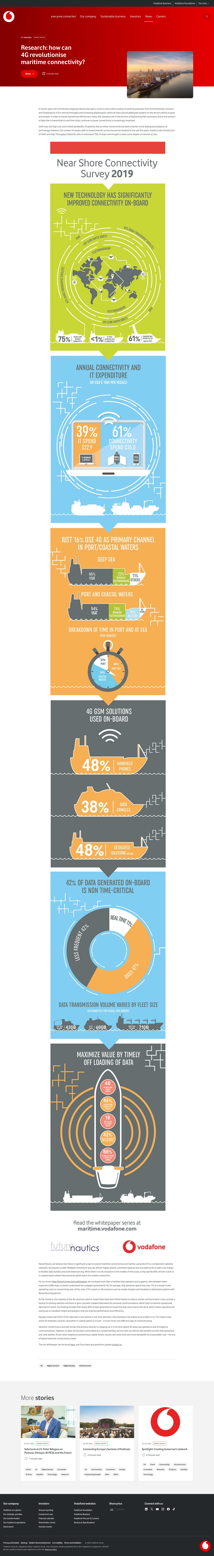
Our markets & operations (14, 1522)
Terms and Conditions (72, 1543)
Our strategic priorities (12, 1514)
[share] (29, 74)
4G (41, 1366)
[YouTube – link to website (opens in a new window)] (157, 1509)
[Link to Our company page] (88, 16)
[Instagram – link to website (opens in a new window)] (162, 1509)
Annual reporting (46, 1510)
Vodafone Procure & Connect (86, 1518)
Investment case (46, 1514)
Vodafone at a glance (12, 1510)
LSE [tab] (111, 1509)
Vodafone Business (162, 3)
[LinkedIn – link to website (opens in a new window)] (146, 1509)
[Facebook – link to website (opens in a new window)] (168, 1509)
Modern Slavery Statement (40, 1543)
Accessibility (57, 1543)
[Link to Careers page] (161, 16)
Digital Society (40, 37)
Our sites (204, 3)
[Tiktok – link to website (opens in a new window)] (174, 1509)
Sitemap (24, 1543)
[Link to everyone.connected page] (63, 16)
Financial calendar (46, 1518)
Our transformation (11, 1518)
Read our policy (51, 1549)
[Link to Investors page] (135, 16)
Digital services (53, 1366)
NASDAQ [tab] (120, 1509)
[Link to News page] (148, 16)
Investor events (45, 1526)
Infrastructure (85, 1366)
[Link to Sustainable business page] (113, 16)
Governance (8, 1526)
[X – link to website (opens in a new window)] (151, 1509)
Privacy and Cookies (11, 1543)
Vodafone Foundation (185, 3)
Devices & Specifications (84, 1522)
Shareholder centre (47, 1522)
